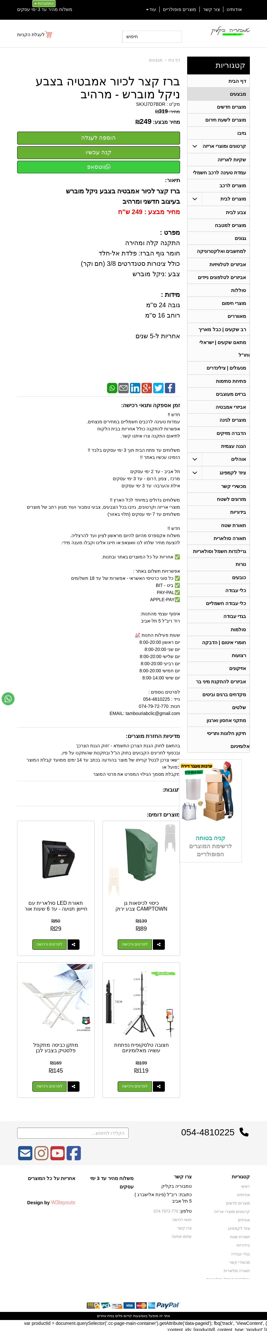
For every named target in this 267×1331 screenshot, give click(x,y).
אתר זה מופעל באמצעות (133, 1314)
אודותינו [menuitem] (234, 9)
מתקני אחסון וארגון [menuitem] (226, 731)
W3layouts (63, 1201)
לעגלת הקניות (31, 34)
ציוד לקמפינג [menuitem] (232, 479)
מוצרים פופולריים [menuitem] (179, 9)
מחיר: (167, 111)
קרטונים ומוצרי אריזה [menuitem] (224, 147)
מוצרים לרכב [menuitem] (232, 187)
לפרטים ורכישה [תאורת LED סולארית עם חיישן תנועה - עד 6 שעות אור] (49, 944)
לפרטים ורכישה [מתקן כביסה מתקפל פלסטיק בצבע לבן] (49, 1085)
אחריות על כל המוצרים (51, 1176)
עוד (151, 9)
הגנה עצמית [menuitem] (233, 452)
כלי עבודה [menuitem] (235, 599)
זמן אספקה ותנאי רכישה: (150, 405)
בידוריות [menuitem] (238, 519)
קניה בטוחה (210, 850)
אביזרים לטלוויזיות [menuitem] (227, 267)
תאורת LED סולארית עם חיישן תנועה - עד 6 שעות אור (55, 908)
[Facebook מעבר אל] (74, 1156)
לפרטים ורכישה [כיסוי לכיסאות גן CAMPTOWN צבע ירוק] (135, 944)
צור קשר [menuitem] (211, 9)
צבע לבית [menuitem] (236, 214)
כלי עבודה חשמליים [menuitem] (226, 612)
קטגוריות (230, 65)
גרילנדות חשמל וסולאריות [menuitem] (219, 559)
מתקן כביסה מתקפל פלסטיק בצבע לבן (55, 1046)
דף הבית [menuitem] (237, 81)
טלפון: (185, 1209)
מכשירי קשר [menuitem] (233, 493)
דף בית (174, 60)
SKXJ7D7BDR (150, 104)
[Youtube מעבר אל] (57, 1156)
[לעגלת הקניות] (35, 34)
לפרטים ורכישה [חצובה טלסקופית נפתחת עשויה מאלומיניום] (135, 1085)
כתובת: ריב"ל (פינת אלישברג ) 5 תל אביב (163, 1196)
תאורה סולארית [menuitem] (230, 546)
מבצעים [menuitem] (238, 94)
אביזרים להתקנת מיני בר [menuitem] (221, 692)
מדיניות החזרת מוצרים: (153, 736)
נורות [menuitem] (241, 572)
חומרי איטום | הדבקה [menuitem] (224, 652)
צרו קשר (183, 1175)
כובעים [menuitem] (239, 586)
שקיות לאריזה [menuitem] (232, 161)
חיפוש (132, 36)
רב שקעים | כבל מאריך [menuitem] (222, 333)
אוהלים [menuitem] (238, 466)
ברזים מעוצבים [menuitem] (231, 399)
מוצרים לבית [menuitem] (233, 200)
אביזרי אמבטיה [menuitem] (231, 413)
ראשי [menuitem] (245, 1185)
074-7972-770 (166, 1209)
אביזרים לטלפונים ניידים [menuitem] (222, 280)
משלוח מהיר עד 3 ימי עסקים (44, 9)
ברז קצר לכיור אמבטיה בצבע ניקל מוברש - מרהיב (108, 88)
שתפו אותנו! (182, 1234)
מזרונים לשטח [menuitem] (231, 506)
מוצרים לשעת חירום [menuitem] (225, 121)
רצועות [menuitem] (239, 665)
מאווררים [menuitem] (237, 320)
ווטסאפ (99, 167)
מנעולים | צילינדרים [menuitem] (226, 373)
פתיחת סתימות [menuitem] (231, 386)
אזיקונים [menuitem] (237, 678)
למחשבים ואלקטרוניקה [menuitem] (221, 254)
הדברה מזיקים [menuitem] (231, 439)
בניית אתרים (105, 1314)
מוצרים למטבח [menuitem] (230, 227)
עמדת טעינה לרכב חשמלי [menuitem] (219, 174)
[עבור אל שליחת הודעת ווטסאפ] (8, 698)
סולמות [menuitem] (238, 639)
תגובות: (171, 790)
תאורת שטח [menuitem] (233, 533)
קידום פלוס (123, 1314)
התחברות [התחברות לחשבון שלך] (44, 3)
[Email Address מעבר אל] (25, 1156)
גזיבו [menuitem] (241, 134)
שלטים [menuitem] (239, 718)
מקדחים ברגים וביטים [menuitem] (224, 705)
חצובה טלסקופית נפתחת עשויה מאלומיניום (141, 1046)
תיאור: (172, 180)
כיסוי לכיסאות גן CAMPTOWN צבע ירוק (142, 905)
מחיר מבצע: (166, 122)
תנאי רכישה (182, 1218)
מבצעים (155, 60)
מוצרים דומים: (163, 815)
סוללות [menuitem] (238, 294)
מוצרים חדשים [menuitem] (231, 107)
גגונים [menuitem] (240, 240)
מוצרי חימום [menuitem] (234, 307)
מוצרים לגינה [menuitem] (232, 426)
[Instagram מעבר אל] (41, 1156)
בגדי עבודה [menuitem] (234, 625)
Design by (51, 1201)
